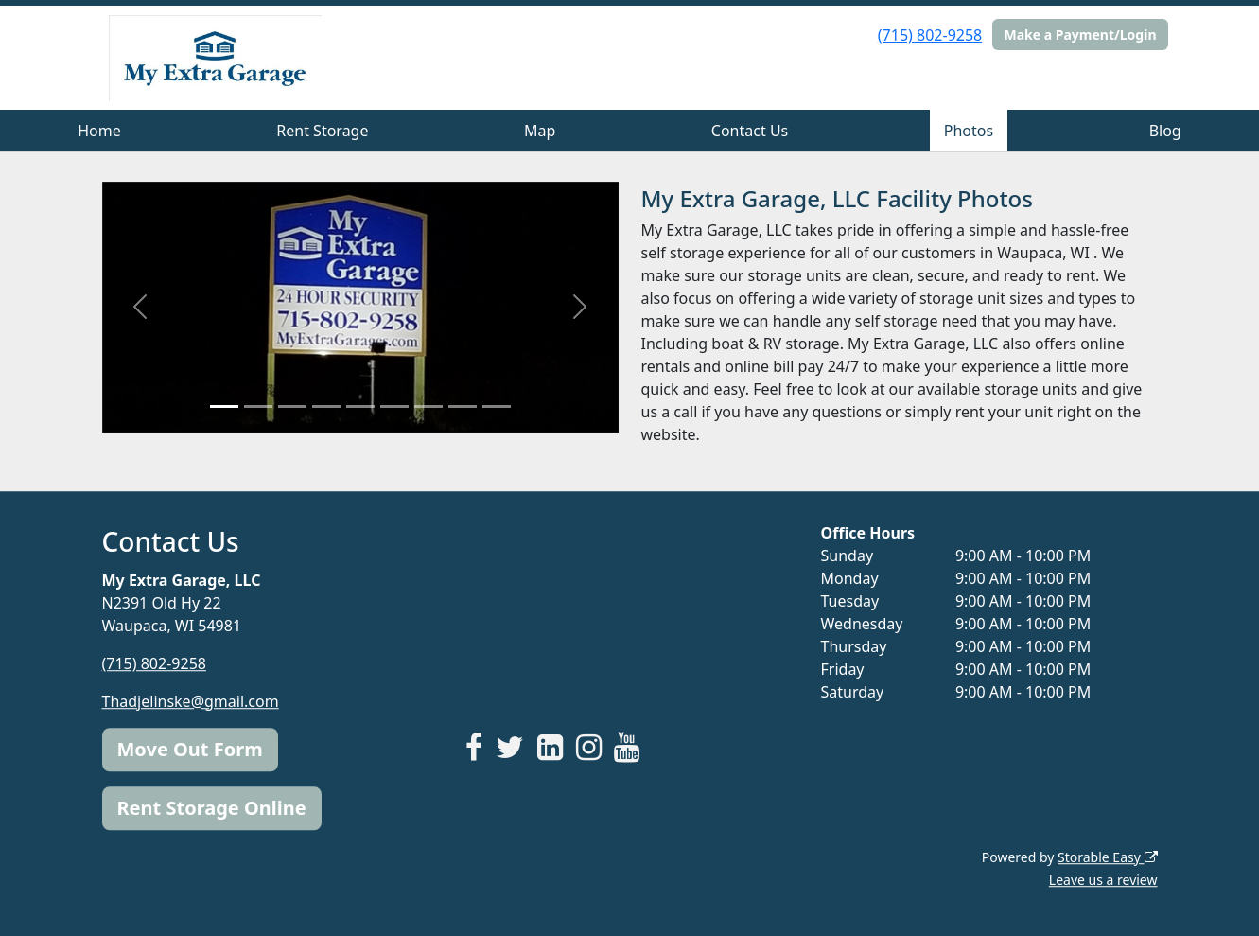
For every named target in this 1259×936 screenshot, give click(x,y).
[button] (141, 307)
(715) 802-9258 (930, 35)
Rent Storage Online (211, 808)
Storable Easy (1107, 857)
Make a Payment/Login (1080, 35)
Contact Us (749, 130)
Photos (968, 130)
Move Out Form (190, 749)
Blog (1165, 130)
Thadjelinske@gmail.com (190, 701)
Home (99, 130)
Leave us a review (1103, 880)
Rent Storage (322, 130)
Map (539, 130)
